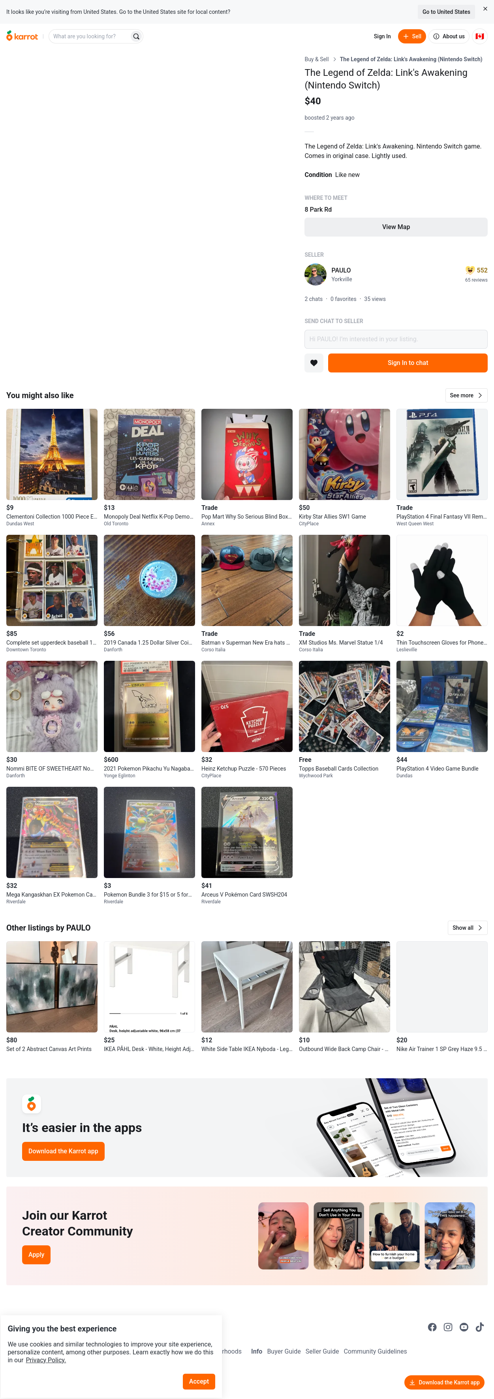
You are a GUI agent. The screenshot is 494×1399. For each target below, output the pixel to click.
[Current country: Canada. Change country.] (480, 36)
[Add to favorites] (313, 363)
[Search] (136, 36)
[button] (466, 395)
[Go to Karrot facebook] (432, 1327)
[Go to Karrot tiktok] (480, 1327)
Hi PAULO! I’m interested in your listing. (396, 339)
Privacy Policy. (107, 1338)
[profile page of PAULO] (315, 274)
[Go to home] (22, 36)
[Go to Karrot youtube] (464, 1327)
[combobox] (90, 36)
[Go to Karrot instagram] (448, 1327)
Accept (205, 1359)
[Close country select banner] (485, 8)
